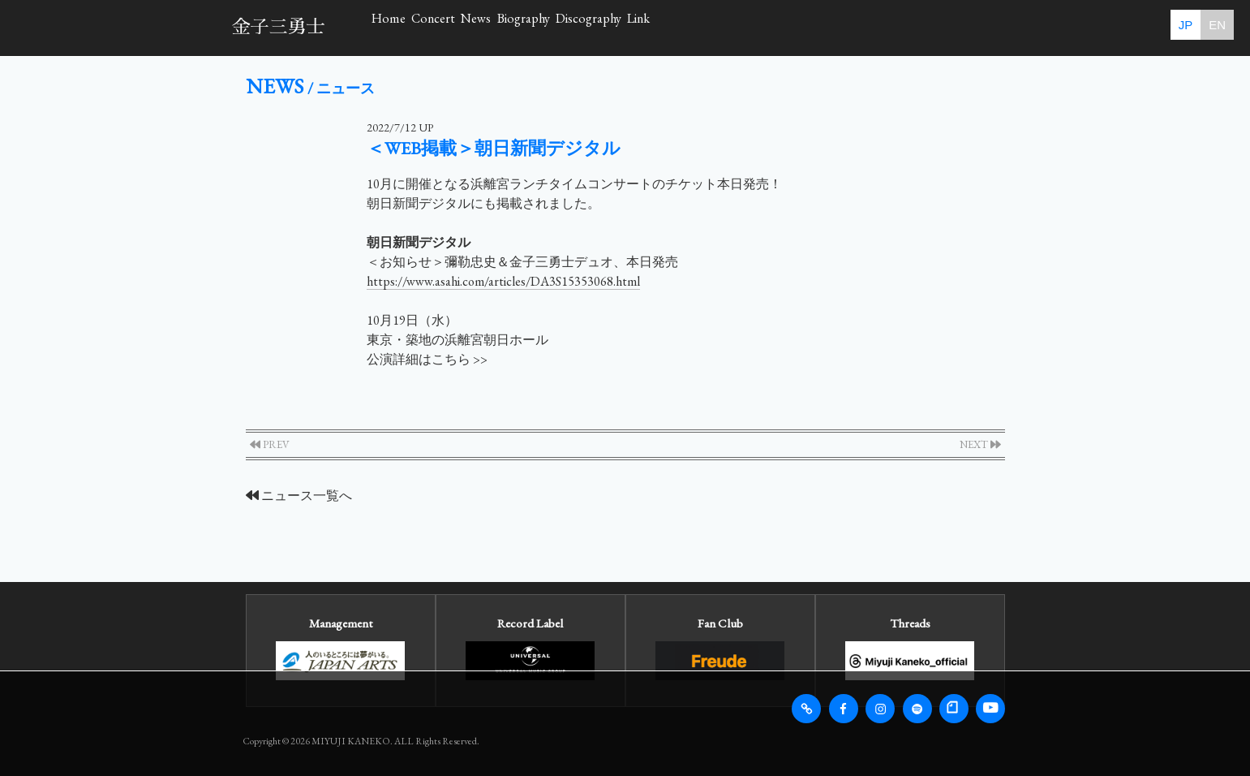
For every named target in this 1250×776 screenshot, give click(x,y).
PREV (270, 444)
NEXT (980, 444)
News (595, 27)
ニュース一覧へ (299, 495)
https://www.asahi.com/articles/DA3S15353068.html (503, 281)
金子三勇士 (278, 27)
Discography (811, 27)
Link (912, 27)
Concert (505, 27)
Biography (693, 27)
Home (412, 27)
